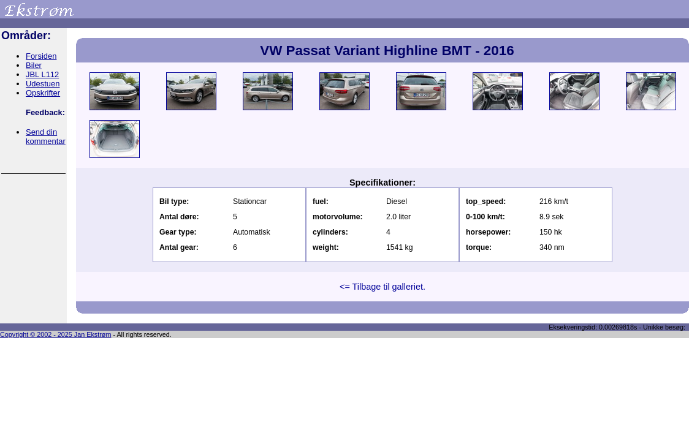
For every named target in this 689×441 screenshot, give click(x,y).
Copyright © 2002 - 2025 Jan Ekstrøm (55, 334)
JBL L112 (42, 74)
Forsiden (41, 56)
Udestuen (42, 83)
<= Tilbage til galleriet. (382, 287)
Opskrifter (43, 92)
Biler (34, 65)
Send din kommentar (46, 136)
